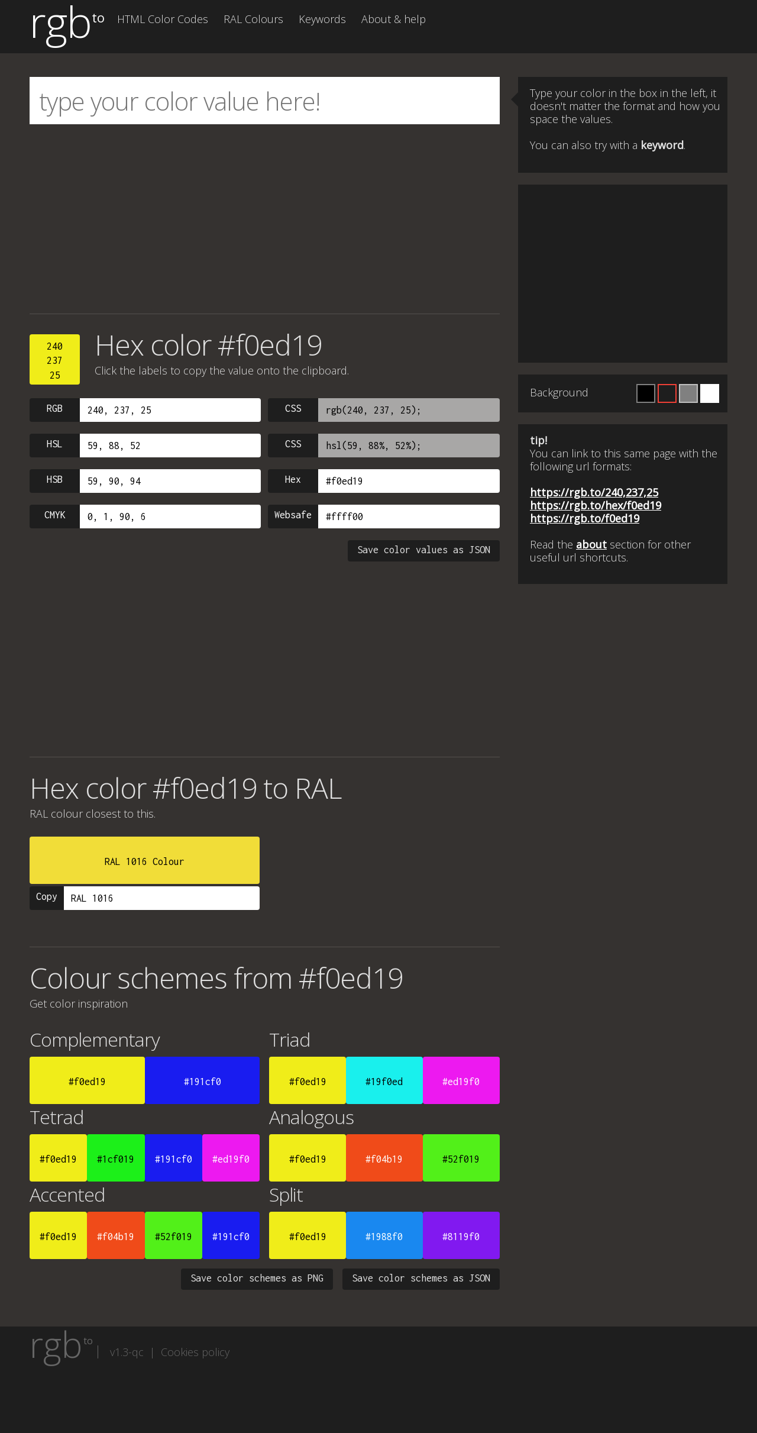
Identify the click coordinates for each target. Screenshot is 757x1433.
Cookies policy (195, 1352)
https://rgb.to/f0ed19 (584, 518)
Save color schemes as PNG (256, 1278)
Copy (46, 896)
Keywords (322, 19)
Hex (293, 479)
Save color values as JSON (423, 549)
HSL (55, 443)
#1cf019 (115, 1159)
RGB (55, 408)
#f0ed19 (87, 1081)
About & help (393, 19)
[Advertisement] (265, 219)
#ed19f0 (461, 1081)
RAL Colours (253, 19)
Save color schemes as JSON (421, 1278)
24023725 (55, 360)
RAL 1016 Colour (145, 861)
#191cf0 (202, 1081)
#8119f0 (461, 1236)
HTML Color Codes (162, 19)
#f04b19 (384, 1159)
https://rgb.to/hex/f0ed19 (595, 505)
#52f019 (461, 1159)
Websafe (293, 514)
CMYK (55, 514)
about (591, 544)
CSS (293, 408)
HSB (55, 479)
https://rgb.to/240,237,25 (594, 492)
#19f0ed (384, 1081)
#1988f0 (384, 1236)
